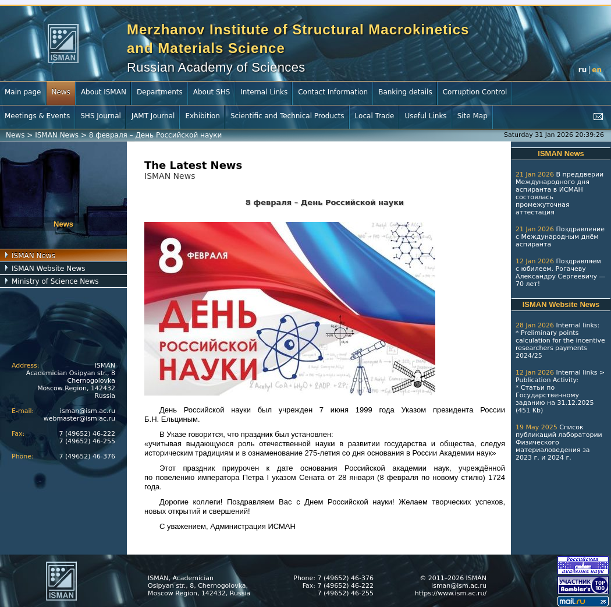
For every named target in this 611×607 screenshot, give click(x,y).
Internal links (576, 325)
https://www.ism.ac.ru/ (450, 593)
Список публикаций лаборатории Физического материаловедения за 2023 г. (559, 442)
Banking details (405, 92)
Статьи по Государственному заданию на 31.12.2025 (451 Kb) (555, 399)
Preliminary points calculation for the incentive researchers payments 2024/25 (560, 344)
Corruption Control (475, 92)
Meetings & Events (37, 116)
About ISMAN (103, 92)
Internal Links (263, 92)
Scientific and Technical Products (287, 116)
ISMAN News (57, 135)
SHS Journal (100, 116)
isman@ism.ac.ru (87, 411)
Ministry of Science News (55, 281)
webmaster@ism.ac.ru (79, 418)
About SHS (211, 92)
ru (582, 70)
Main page (23, 92)
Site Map (472, 116)
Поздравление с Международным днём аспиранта (560, 236)
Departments (160, 92)
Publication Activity (546, 380)
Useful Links (425, 116)
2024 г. (559, 457)
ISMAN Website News (49, 268)
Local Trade (375, 116)
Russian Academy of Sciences (216, 67)
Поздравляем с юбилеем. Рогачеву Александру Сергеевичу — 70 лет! (560, 272)
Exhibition (202, 116)
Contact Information (333, 92)
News (60, 92)
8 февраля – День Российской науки (155, 135)
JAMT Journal (153, 116)
